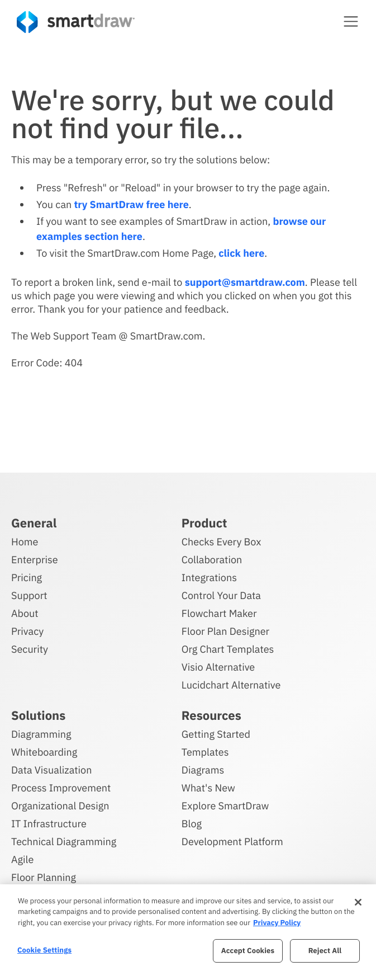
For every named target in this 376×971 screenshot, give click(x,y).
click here (241, 253)
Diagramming (41, 734)
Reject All (325, 950)
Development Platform (232, 841)
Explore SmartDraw (225, 805)
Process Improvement (61, 787)
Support (29, 595)
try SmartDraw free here (131, 204)
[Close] (358, 902)
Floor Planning (43, 877)
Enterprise (34, 559)
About (25, 613)
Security (29, 649)
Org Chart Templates (228, 649)
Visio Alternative (218, 667)
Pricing (26, 577)
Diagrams (203, 769)
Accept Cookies (247, 950)
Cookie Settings (44, 950)
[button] (350, 21)
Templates (205, 752)
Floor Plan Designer (225, 631)
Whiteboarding (44, 752)
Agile (22, 859)
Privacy (27, 631)
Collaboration (212, 559)
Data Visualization (51, 769)
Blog (192, 823)
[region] (188, 927)
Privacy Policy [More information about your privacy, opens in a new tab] (277, 922)
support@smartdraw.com (245, 282)
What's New (208, 787)
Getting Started (216, 734)
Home (24, 541)
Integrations (209, 577)
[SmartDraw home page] (76, 22)
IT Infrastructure (49, 823)
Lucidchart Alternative (231, 684)
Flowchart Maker (219, 613)
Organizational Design (60, 805)
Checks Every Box (221, 541)
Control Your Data (221, 595)
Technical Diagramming (63, 841)
